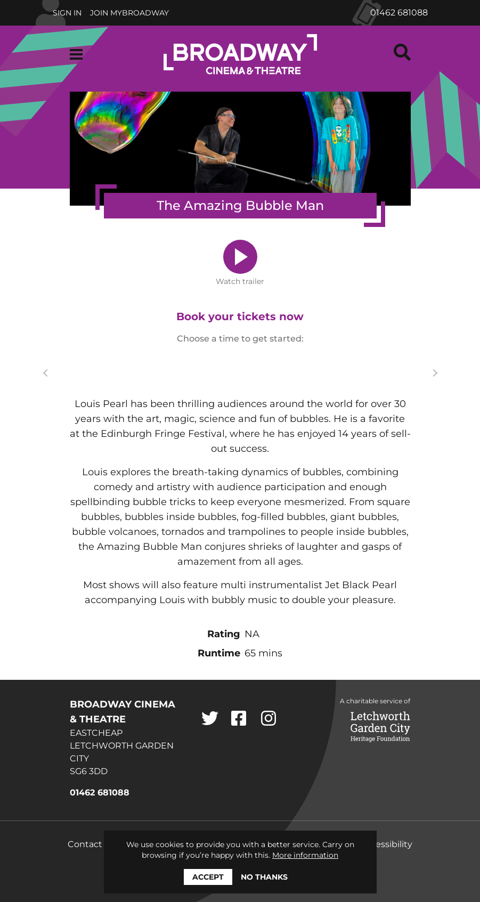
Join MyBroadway (129, 13)
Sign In (67, 13)
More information (305, 855)
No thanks (264, 877)
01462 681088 (399, 12)
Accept (208, 877)
